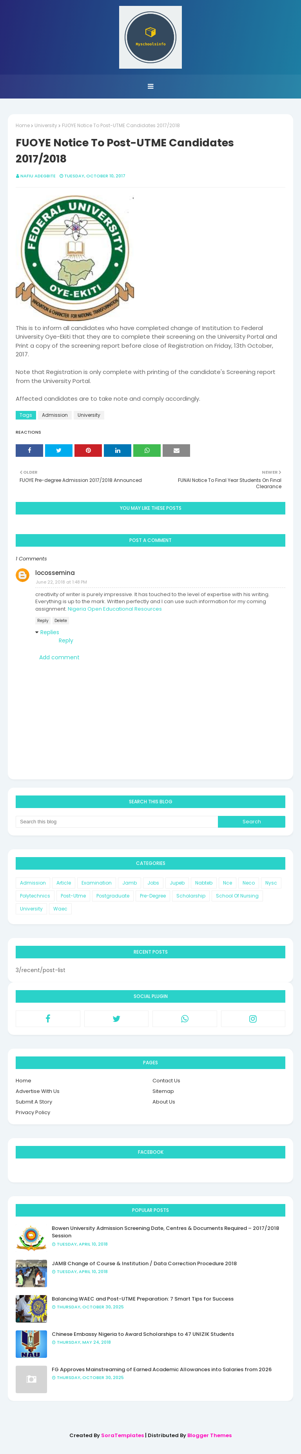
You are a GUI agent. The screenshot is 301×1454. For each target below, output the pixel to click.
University (45, 125)
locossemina (55, 573)
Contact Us (166, 1080)
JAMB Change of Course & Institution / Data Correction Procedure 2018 (144, 1263)
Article (63, 882)
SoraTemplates (122, 1435)
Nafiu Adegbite (38, 176)
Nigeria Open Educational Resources (115, 609)
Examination (97, 882)
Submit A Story (34, 1102)
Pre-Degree (153, 895)
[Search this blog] (117, 822)
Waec (60, 908)
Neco (249, 882)
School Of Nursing (237, 895)
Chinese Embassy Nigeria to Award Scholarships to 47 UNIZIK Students (143, 1334)
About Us (163, 1102)
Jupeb (177, 882)
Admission (55, 415)
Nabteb (203, 882)
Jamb (129, 882)
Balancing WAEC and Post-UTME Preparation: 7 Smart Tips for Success (143, 1299)
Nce (227, 882)
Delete (60, 621)
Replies (49, 632)
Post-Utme (73, 895)
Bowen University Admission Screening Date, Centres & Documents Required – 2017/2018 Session (165, 1232)
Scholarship (190, 895)
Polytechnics (35, 895)
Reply (43, 621)
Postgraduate (112, 895)
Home (23, 125)
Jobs (153, 882)
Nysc (271, 882)
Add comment (59, 657)
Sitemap (163, 1091)
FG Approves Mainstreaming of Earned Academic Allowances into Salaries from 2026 (162, 1369)
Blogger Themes (209, 1435)
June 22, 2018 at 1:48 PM (61, 582)
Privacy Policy (33, 1112)
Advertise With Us (38, 1091)
